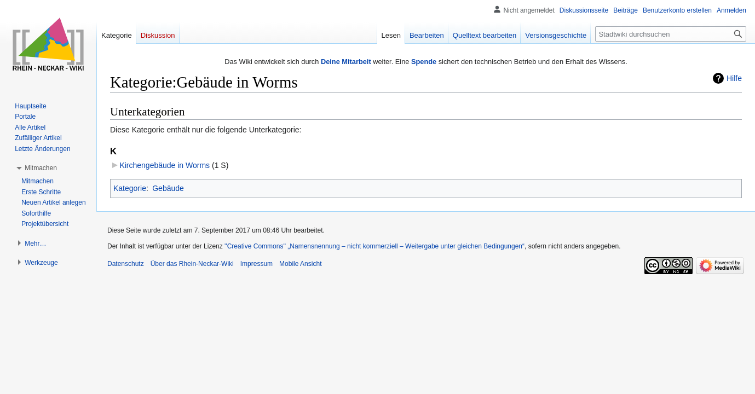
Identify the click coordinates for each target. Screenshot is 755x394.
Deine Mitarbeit (346, 61)
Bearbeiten (427, 35)
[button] (41, 168)
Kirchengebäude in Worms (164, 165)
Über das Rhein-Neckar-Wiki (192, 264)
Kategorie (129, 188)
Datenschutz (125, 264)
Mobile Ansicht (300, 264)
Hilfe (734, 78)
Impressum (256, 264)
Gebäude (168, 188)
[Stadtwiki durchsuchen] (670, 34)
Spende (423, 61)
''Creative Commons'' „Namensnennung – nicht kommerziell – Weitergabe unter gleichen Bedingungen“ (374, 246)
